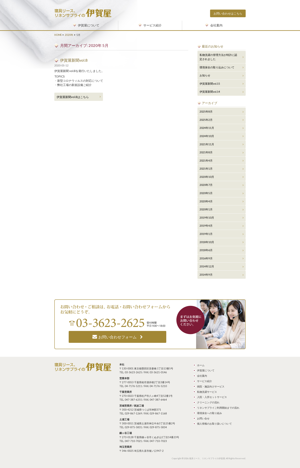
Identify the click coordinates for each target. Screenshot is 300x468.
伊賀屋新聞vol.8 (74, 60)
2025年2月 (206, 119)
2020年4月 (206, 201)
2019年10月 (207, 217)
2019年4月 (206, 225)
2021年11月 (207, 144)
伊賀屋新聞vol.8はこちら (73, 97)
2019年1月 (206, 233)
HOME (58, 34)
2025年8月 (206, 111)
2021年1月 (206, 168)
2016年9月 (206, 258)
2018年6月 (206, 250)
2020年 (69, 34)
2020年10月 (207, 176)
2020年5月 (206, 193)
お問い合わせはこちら (228, 13)
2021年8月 (206, 152)
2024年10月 (207, 136)
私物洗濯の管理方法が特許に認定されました (218, 57)
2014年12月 (207, 266)
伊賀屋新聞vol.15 (210, 83)
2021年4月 (206, 160)
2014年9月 (206, 274)
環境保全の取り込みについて (217, 67)
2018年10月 (207, 242)
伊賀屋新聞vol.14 (210, 91)
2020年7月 (206, 184)
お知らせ (205, 75)
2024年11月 (207, 127)
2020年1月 (206, 209)
